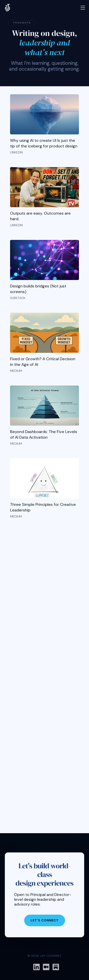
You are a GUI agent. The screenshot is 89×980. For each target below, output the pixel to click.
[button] (83, 7)
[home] (7, 7)
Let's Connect (45, 920)
